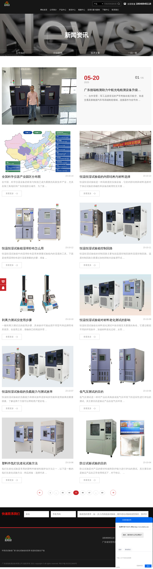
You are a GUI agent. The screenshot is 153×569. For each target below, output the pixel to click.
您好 (120, 549)
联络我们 (128, 549)
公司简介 (53, 10)
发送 (148, 566)
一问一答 (132, 53)
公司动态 (20, 53)
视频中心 (81, 10)
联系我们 (115, 10)
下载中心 (105, 10)
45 (76, 494)
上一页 (37, 494)
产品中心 (62, 10)
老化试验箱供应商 (23, 552)
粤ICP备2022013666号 (68, 565)
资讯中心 (72, 10)
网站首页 (43, 10)
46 (83, 494)
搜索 (118, 3)
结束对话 (140, 566)
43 (62, 494)
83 (103, 494)
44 (69, 494)
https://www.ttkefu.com (141, 527)
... (55, 494)
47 (90, 494)
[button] (141, 116)
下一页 (116, 494)
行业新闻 (57, 53)
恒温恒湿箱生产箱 (38, 552)
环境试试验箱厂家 (9, 552)
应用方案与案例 (94, 10)
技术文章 (95, 53)
